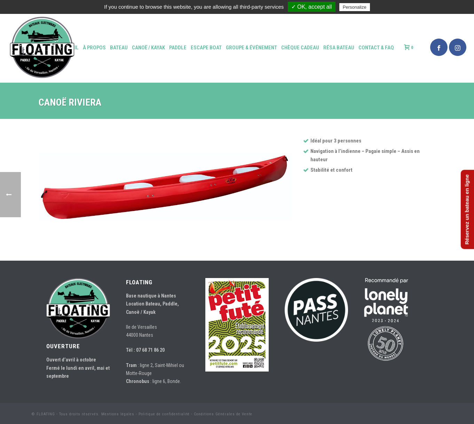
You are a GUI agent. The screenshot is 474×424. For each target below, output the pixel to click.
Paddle (178, 47)
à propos (94, 47)
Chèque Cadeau (300, 47)
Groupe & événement (251, 47)
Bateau (119, 47)
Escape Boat (206, 47)
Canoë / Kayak (148, 47)
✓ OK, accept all (311, 7)
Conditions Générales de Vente (223, 414)
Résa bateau (338, 47)
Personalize (354, 7)
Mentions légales (117, 414)
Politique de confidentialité (164, 414)
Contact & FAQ (376, 47)
